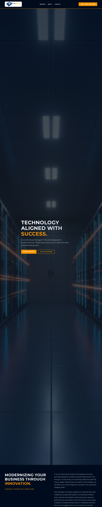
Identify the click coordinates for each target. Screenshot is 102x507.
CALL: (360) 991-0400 (88, 4)
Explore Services (29, 251)
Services (42, 4)
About (50, 4)
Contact (58, 4)
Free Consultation (46, 251)
